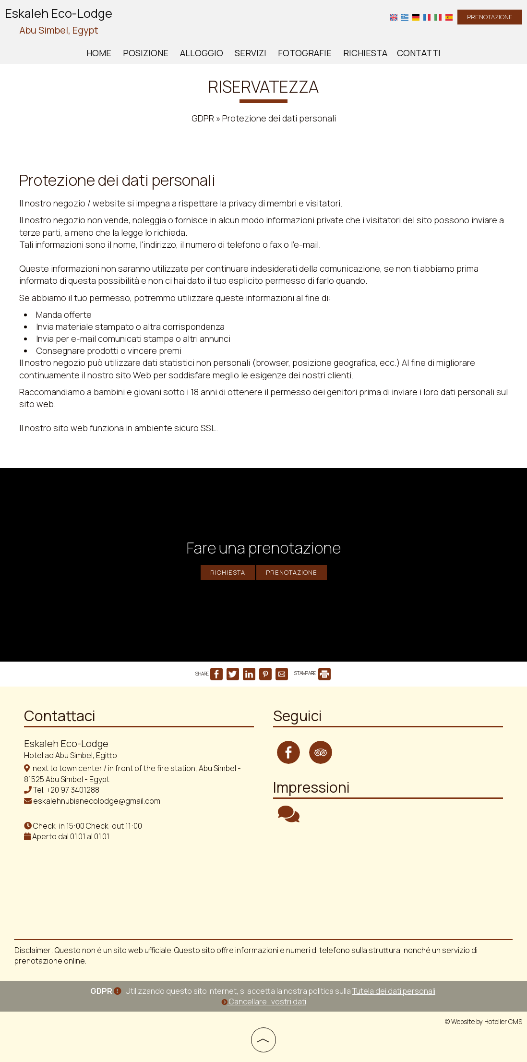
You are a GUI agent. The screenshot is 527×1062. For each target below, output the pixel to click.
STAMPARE (312, 673)
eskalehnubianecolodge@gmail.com (96, 801)
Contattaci (60, 715)
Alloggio (201, 53)
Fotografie (305, 53)
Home (98, 53)
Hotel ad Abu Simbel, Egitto (70, 755)
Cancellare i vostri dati (263, 1001)
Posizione (145, 53)
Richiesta (365, 53)
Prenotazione (490, 16)
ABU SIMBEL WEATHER (388, 874)
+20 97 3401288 (72, 789)
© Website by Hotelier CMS (483, 1021)
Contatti (419, 53)
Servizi (250, 53)
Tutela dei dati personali (393, 991)
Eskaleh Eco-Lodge (58, 21)
